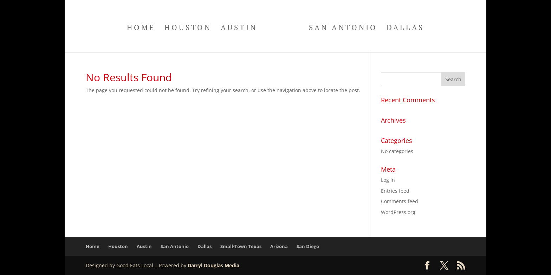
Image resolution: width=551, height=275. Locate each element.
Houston (188, 28)
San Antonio (343, 28)
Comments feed (399, 201)
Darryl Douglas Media (213, 265)
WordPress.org (398, 212)
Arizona (279, 246)
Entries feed (395, 190)
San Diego (308, 246)
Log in (388, 180)
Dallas (405, 28)
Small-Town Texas (240, 246)
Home (141, 28)
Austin (239, 28)
